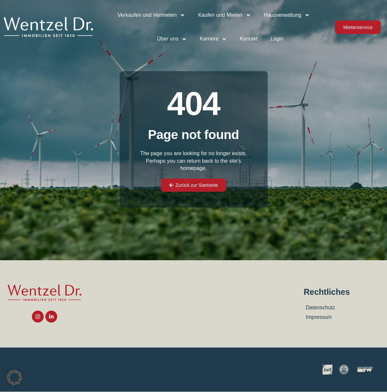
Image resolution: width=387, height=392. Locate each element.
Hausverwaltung (287, 15)
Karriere (213, 39)
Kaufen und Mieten (224, 15)
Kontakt (248, 39)
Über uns (172, 39)
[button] (14, 377)
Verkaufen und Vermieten (151, 15)
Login (277, 39)
